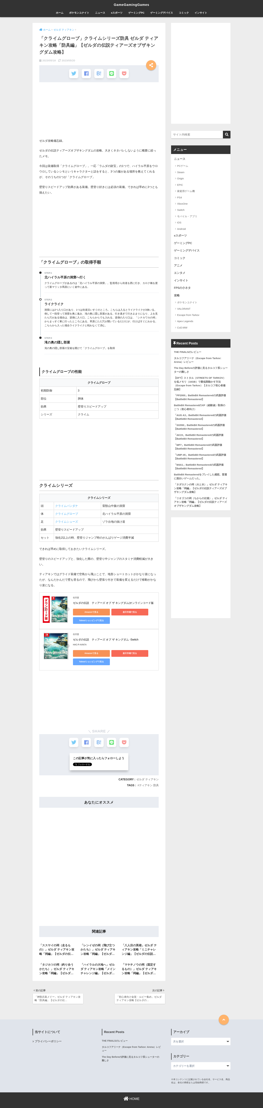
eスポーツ (116, 12)
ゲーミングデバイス (161, 12)
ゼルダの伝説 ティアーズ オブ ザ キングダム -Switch (105, 639)
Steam (180, 172)
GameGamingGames (131, 4)
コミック (184, 12)
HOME (131, 1099)
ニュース (100, 12)
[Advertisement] (99, 111)
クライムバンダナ (66, 505)
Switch (181, 210)
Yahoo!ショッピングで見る (88, 620)
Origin (180, 178)
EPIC (180, 184)
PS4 (179, 197)
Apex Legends (185, 321)
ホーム (59, 12)
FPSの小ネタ (182, 288)
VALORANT (184, 309)
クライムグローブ (66, 513)
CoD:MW (182, 328)
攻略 (177, 295)
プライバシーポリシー (48, 1041)
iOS (179, 222)
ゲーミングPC (136, 12)
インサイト (201, 12)
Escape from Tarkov (188, 315)
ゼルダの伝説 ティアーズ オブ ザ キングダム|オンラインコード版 (113, 602)
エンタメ (179, 273)
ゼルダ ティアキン (147, 779)
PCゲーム (182, 166)
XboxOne (182, 203)
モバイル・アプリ (187, 216)
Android (181, 228)
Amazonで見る (88, 612)
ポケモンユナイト (79, 12)
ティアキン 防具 (149, 784)
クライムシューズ (66, 521)
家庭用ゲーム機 (186, 191)
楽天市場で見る (120, 612)
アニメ (178, 265)
